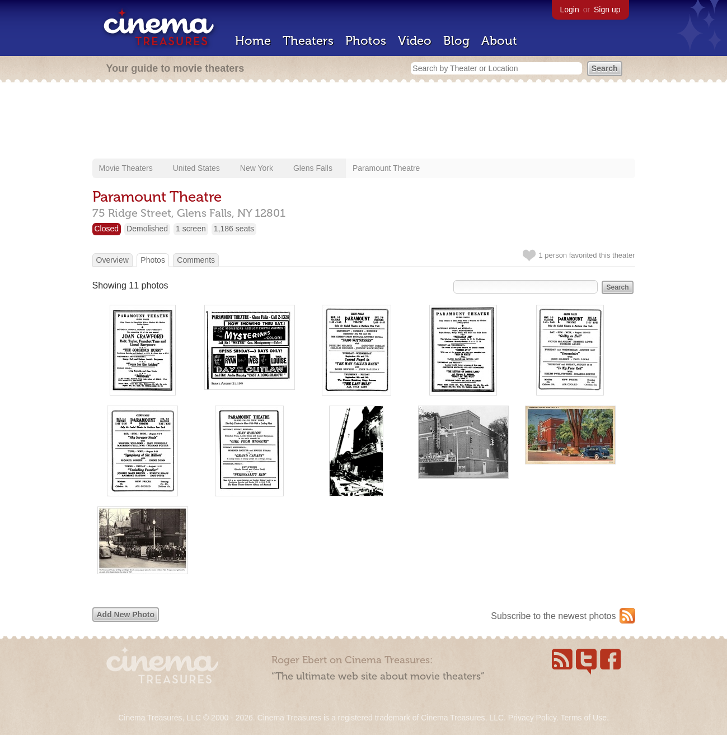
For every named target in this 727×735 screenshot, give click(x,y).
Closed (107, 228)
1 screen (191, 228)
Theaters (308, 40)
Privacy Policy (532, 717)
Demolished (147, 228)
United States (196, 168)
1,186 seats (234, 228)
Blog (456, 40)
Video (414, 40)
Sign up (607, 9)
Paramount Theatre (386, 168)
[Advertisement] (363, 121)
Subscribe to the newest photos (553, 616)
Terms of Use (583, 717)
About (499, 40)
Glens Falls (312, 168)
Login (569, 9)
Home (253, 40)
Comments (196, 259)
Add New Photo (125, 614)
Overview (112, 259)
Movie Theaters (126, 168)
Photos (365, 40)
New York (256, 168)
